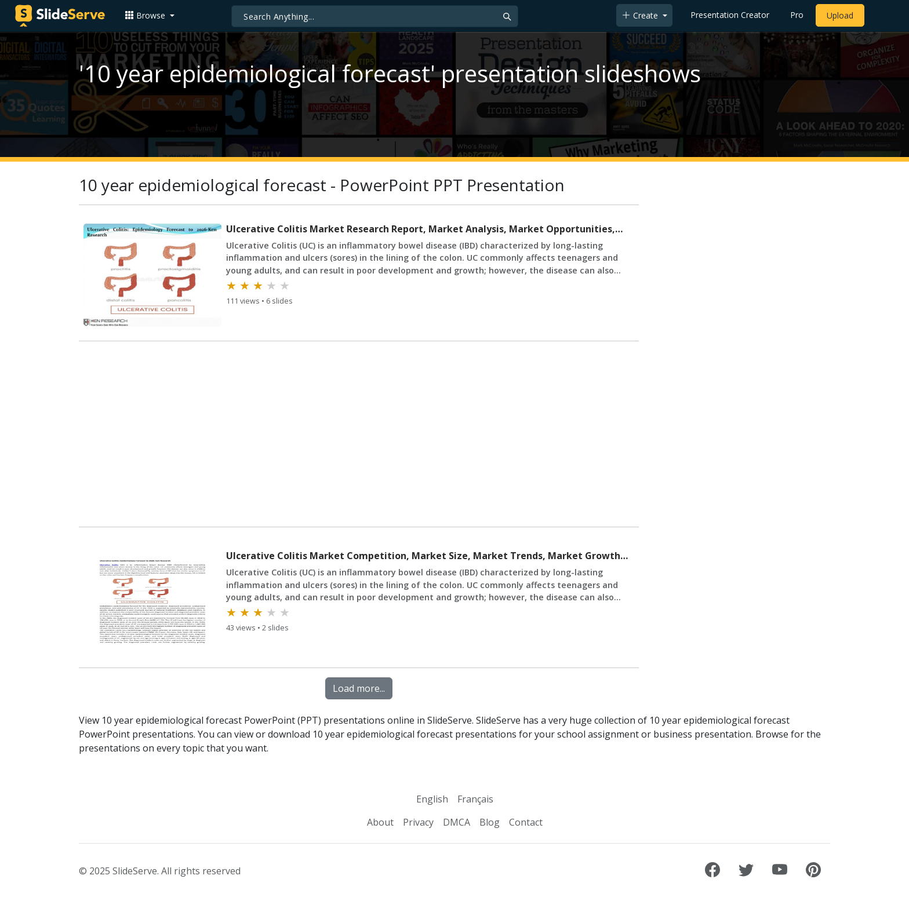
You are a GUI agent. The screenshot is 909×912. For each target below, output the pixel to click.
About (380, 822)
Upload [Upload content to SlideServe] (840, 15)
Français (475, 799)
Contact (526, 822)
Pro (796, 14)
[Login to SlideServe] (880, 16)
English (432, 799)
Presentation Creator (729, 14)
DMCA (456, 822)
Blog (489, 822)
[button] (149, 15)
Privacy (418, 822)
